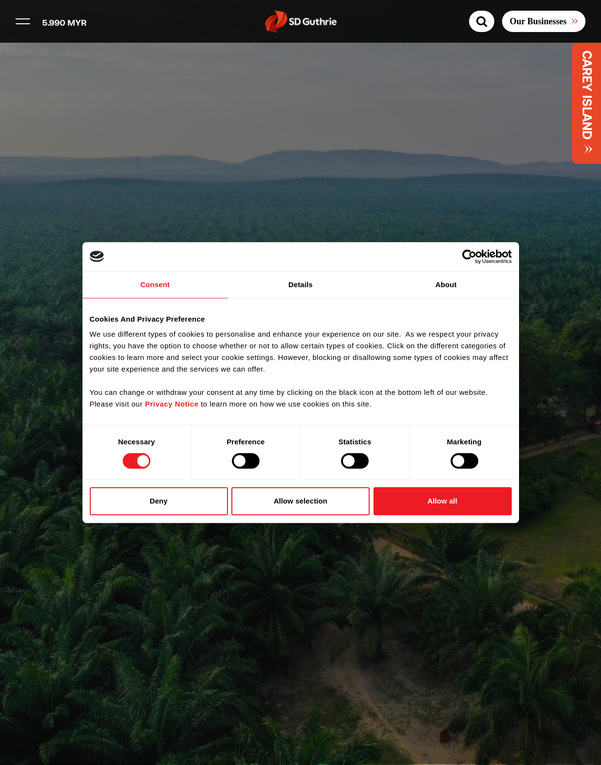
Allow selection (300, 501)
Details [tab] (301, 284)
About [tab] (446, 284)
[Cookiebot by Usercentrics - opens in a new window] (469, 256)
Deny (158, 501)
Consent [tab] (155, 284)
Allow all (442, 501)
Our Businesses (538, 21)
